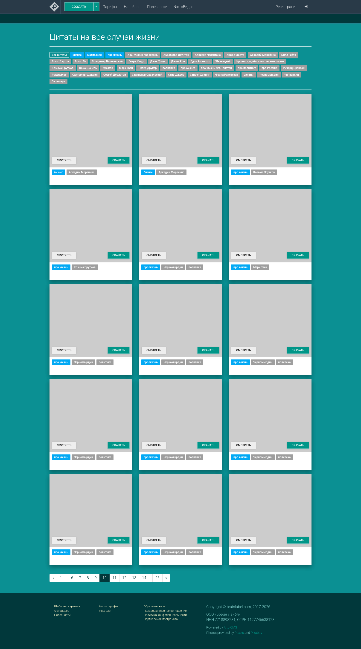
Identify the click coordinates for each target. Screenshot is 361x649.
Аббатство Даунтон (176, 55)
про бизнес (188, 68)
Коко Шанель (88, 68)
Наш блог (132, 7)
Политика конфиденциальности (165, 615)
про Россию (269, 68)
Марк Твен (126, 68)
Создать (79, 7)
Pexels (239, 633)
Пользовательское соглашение (165, 610)
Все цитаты (59, 55)
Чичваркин (291, 74)
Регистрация (286, 7)
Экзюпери (58, 81)
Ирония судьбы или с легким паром (260, 61)
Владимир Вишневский (107, 61)
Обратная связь (155, 606)
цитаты (248, 74)
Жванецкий (222, 61)
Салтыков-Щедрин (85, 74)
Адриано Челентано (208, 55)
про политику (247, 68)
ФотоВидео (183, 7)
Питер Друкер (148, 68)
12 (124, 578)
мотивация (94, 55)
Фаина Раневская (226, 74)
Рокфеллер (59, 74)
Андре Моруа (235, 55)
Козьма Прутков (62, 68)
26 (157, 578)
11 (114, 578)
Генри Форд (136, 61)
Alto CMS (230, 627)
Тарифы (110, 7)
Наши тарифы (108, 606)
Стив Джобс (176, 74)
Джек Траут (157, 61)
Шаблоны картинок (67, 606)
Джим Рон (178, 61)
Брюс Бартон (60, 61)
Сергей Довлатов (114, 74)
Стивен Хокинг (200, 74)
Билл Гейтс (288, 55)
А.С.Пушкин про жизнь (143, 55)
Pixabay (256, 633)
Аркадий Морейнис (263, 55)
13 (134, 578)
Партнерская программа (161, 619)
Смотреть (64, 160)
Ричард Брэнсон (294, 68)
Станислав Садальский (147, 74)
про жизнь (115, 55)
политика (169, 68)
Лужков (108, 68)
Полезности (157, 7)
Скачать (118, 160)
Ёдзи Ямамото (200, 61)
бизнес (77, 55)
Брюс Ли (80, 61)
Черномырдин (269, 74)
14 (144, 578)
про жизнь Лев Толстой (216, 68)
